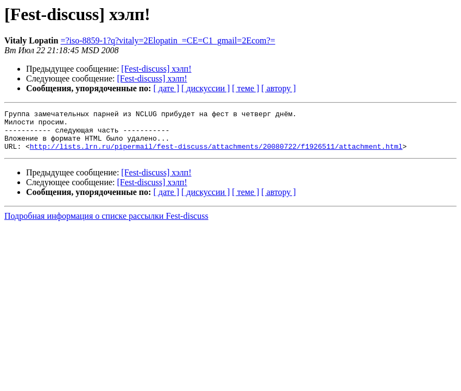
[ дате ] (166, 88)
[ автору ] (278, 88)
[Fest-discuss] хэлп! (156, 68)
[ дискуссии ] (205, 88)
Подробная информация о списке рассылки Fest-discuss (106, 224)
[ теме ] (245, 88)
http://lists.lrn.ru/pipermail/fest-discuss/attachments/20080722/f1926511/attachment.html (216, 154)
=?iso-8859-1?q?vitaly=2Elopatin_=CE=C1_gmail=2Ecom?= (167, 40)
